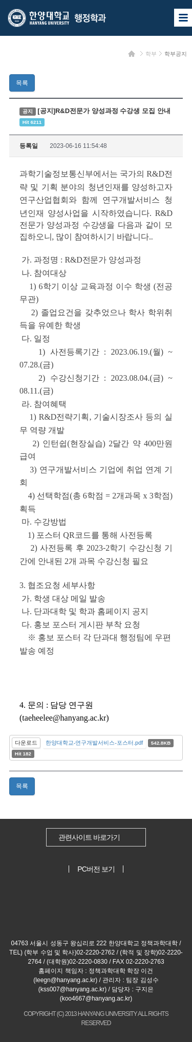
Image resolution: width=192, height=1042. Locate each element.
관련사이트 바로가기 (89, 837)
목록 (22, 82)
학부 (151, 54)
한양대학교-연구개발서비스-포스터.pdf (94, 743)
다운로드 (26, 743)
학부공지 (175, 54)
